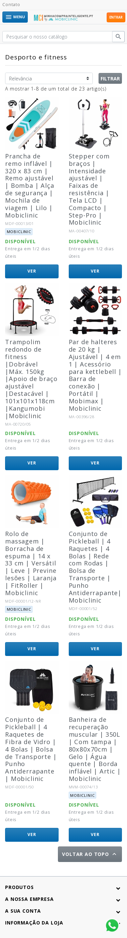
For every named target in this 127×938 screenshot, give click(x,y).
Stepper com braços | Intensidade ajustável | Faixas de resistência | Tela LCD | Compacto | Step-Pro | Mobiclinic (89, 189)
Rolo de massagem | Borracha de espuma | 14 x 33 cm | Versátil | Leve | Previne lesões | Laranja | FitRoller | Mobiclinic (30, 563)
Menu (15, 17)
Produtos (19, 887)
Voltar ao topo (90, 854)
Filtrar (110, 78)
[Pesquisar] (57, 37)
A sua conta (23, 911)
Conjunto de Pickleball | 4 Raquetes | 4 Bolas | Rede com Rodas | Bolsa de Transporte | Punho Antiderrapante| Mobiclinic (95, 567)
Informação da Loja (34, 922)
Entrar (116, 17)
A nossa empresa (29, 899)
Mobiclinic (19, 231)
